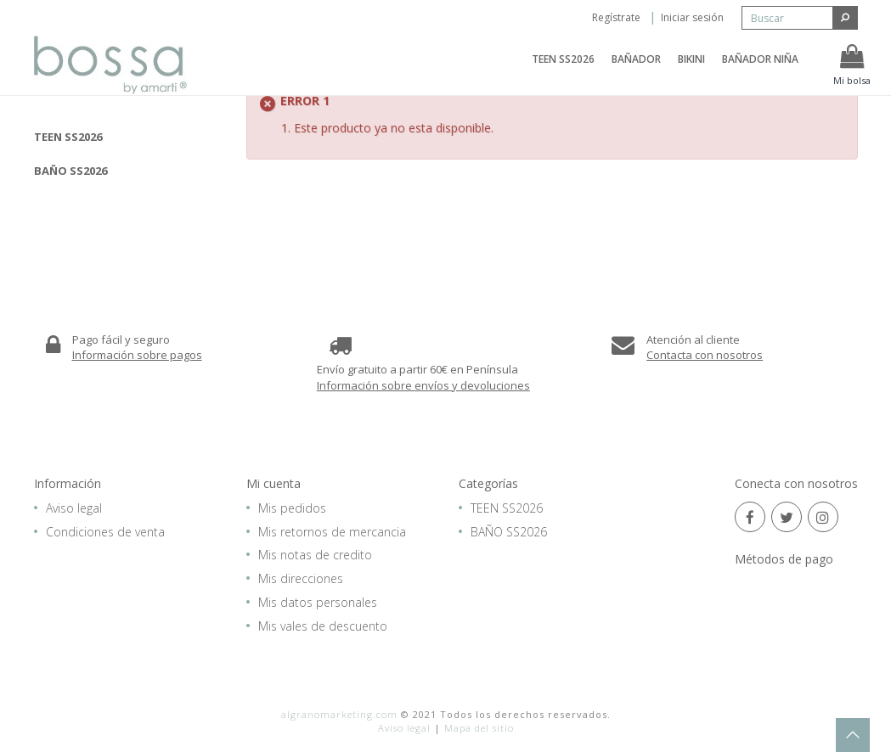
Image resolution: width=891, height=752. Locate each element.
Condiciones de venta (105, 532)
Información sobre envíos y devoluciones (423, 385)
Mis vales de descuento (322, 626)
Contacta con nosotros (704, 354)
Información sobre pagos (137, 354)
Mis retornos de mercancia (332, 532)
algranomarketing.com (339, 714)
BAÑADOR (636, 70)
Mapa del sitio (479, 727)
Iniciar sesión (692, 17)
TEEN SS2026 (563, 70)
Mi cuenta (273, 483)
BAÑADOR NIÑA (760, 70)
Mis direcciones (300, 578)
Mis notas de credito (315, 555)
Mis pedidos (292, 508)
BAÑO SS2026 (70, 170)
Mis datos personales (317, 602)
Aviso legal (74, 508)
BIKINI (691, 70)
